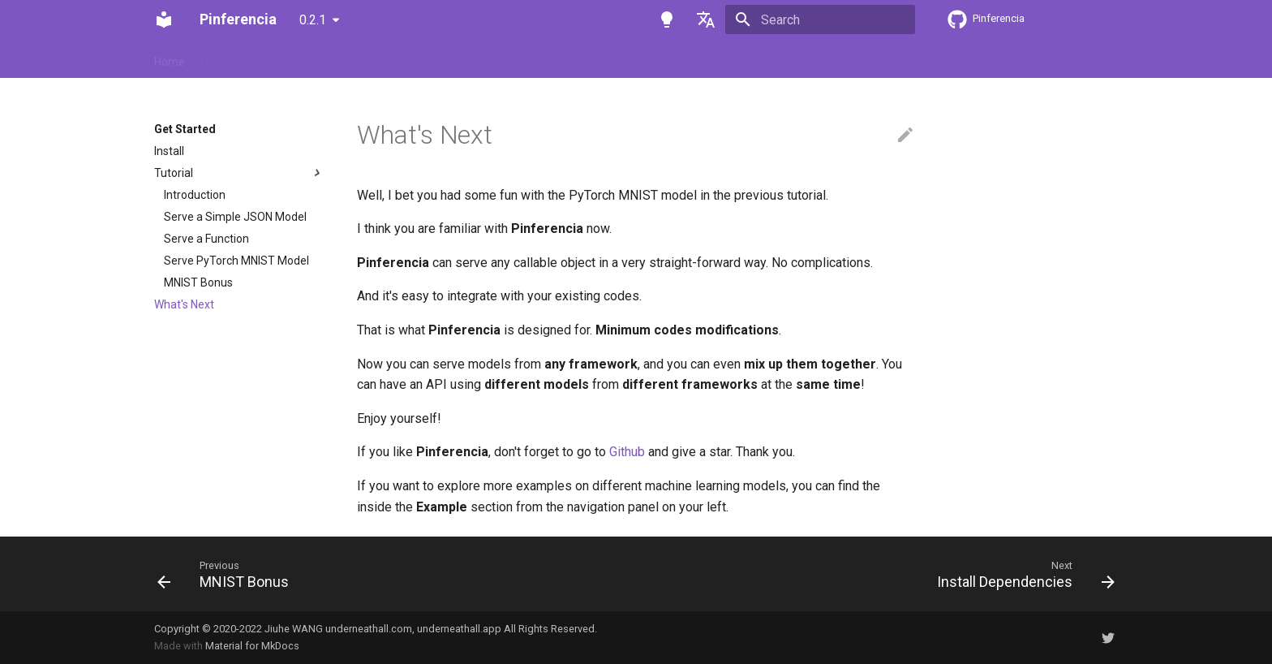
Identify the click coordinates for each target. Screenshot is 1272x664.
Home (169, 58)
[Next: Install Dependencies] (1021, 574)
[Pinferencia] (164, 19)
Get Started (318, 58)
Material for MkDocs (252, 646)
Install (169, 150)
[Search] (820, 19)
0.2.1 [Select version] (312, 20)
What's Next (184, 304)
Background (571, 58)
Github (627, 451)
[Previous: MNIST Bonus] (228, 574)
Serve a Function (206, 238)
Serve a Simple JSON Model (235, 216)
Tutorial (239, 173)
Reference (492, 58)
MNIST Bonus (198, 282)
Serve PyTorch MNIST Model (236, 260)
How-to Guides (406, 58)
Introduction (237, 58)
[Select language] (706, 19)
